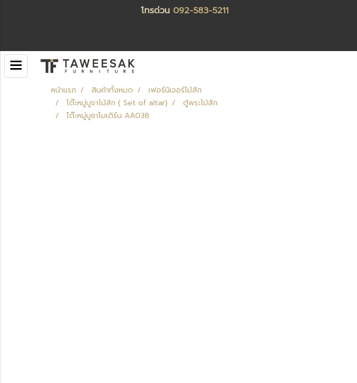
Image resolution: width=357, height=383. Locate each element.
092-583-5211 (201, 10)
